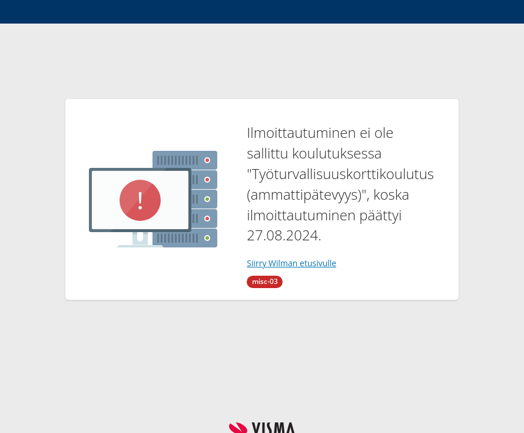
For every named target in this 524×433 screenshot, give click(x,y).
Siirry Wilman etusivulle (291, 263)
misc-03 (265, 281)
